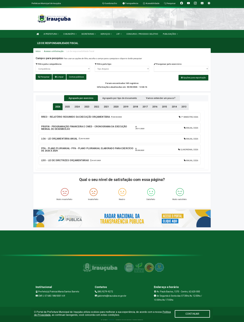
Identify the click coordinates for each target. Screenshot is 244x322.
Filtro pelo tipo (103, 64)
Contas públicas (76, 77)
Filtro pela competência (49, 64)
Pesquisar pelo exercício (167, 64)
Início (38, 51)
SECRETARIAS (88, 34)
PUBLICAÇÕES (170, 34)
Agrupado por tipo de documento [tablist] (119, 97)
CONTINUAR (192, 313)
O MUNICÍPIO (70, 34)
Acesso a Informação (54, 51)
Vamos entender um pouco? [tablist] (164, 97)
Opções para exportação (193, 77)
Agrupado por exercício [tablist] (77, 97)
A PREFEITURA (51, 34)
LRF (119, 34)
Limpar (59, 77)
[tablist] (58, 105)
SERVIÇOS (106, 34)
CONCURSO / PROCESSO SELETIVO (142, 34)
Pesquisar (43, 77)
